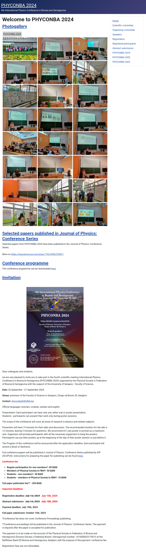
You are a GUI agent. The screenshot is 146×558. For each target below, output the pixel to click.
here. (53, 268)
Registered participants (124, 43)
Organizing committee (123, 30)
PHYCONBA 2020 (121, 57)
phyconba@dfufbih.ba (23, 401)
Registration (118, 39)
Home (115, 21)
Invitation (11, 277)
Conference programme (25, 263)
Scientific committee (122, 25)
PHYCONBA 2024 (12, 34)
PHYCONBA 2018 (121, 52)
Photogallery (14, 26)
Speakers (117, 34)
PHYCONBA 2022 (121, 62)
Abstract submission (122, 48)
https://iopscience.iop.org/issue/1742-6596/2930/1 (37, 254)
